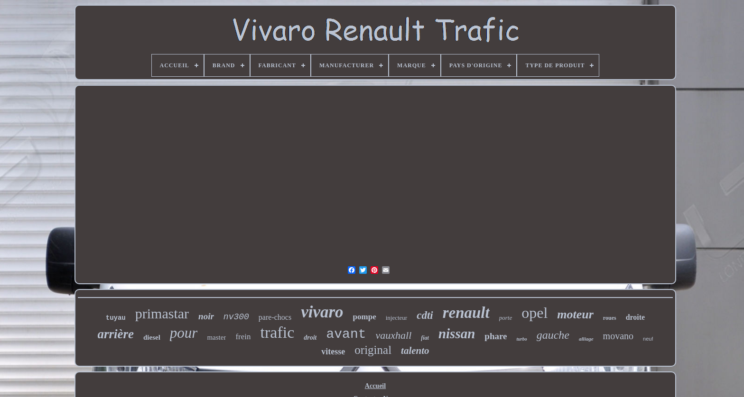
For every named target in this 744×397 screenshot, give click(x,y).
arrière (116, 334)
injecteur (396, 317)
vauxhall (393, 335)
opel (534, 312)
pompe (364, 316)
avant (346, 334)
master (216, 337)
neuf (648, 339)
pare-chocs (275, 317)
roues (609, 318)
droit (310, 337)
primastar (162, 313)
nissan (456, 333)
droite (635, 317)
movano (618, 336)
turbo (521, 339)
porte (505, 317)
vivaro (322, 312)
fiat (425, 337)
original (372, 349)
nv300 (236, 317)
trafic (277, 332)
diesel (151, 337)
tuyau (116, 318)
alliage (586, 339)
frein (243, 336)
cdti (425, 315)
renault (466, 312)
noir (206, 316)
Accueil (375, 385)
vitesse (333, 351)
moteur (575, 314)
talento (415, 350)
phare (495, 336)
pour (184, 333)
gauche (553, 335)
